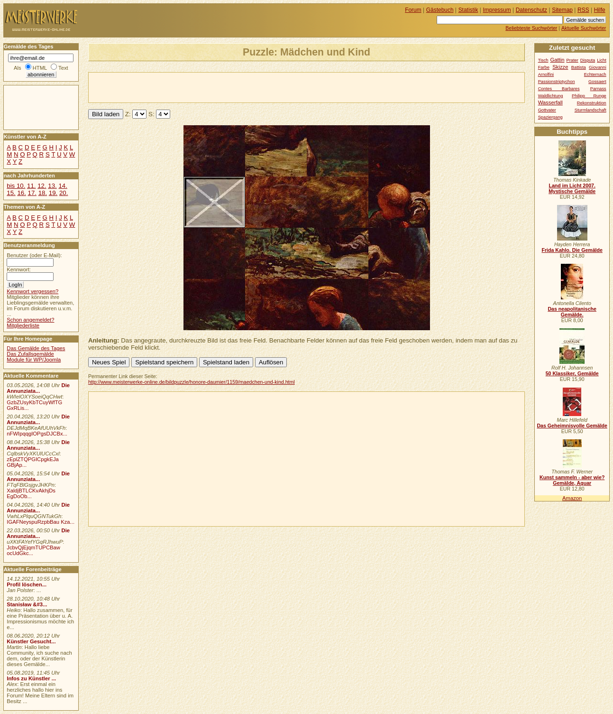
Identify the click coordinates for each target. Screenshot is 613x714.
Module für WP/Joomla (34, 359)
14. (62, 185)
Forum (413, 10)
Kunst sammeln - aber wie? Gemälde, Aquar (572, 480)
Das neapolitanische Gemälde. (572, 311)
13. (52, 185)
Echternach (595, 74)
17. (32, 192)
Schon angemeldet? (30, 320)
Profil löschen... (26, 584)
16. (21, 192)
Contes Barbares (559, 88)
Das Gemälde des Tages (36, 348)
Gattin (557, 60)
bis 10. (16, 185)
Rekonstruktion (591, 103)
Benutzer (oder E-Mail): (34, 255)
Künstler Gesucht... (31, 641)
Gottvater (547, 110)
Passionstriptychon (556, 81)
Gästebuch (440, 10)
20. (63, 192)
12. (41, 185)
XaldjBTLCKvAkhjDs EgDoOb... (31, 493)
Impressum (497, 10)
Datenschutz (531, 10)
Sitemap (562, 10)
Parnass (598, 88)
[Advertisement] (200, 87)
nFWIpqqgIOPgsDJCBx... (37, 433)
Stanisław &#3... (27, 604)
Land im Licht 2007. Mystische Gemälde (572, 188)
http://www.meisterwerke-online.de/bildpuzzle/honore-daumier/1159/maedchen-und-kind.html (191, 382)
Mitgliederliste (23, 325)
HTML (40, 68)
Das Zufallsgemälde (30, 354)
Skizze (560, 67)
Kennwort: (19, 269)
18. (42, 192)
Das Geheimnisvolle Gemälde (572, 425)
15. (11, 192)
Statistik (468, 10)
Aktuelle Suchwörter (583, 28)
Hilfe (599, 10)
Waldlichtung (550, 95)
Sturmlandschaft (590, 110)
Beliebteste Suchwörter (531, 28)
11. (31, 185)
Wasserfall (550, 102)
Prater (572, 60)
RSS (583, 10)
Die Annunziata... (38, 388)
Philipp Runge (589, 95)
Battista (578, 67)
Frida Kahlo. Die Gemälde (572, 250)
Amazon (572, 498)
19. (53, 192)
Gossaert (597, 81)
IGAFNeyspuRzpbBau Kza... (40, 522)
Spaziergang (550, 117)
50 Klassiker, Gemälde (572, 373)
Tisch (543, 60)
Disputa (587, 60)
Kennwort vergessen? (32, 291)
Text (63, 68)
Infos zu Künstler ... (31, 678)
